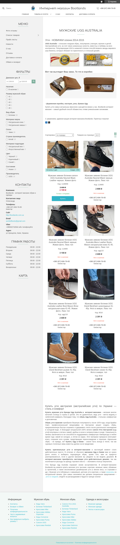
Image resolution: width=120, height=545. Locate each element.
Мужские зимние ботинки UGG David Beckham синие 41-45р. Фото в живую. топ (99, 369)
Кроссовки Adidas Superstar (43, 513)
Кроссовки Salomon (70, 525)
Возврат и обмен (17, 507)
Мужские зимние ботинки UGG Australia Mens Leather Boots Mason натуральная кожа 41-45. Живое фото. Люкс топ (98, 243)
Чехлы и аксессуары (96, 509)
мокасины (110, 472)
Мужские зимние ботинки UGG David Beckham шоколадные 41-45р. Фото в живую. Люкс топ (98, 306)
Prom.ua (70, 538)
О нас (58, 14)
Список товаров (12, 35)
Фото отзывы (11, 31)
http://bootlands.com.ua (15, 215)
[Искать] (3, 8)
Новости (9, 44)
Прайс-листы (11, 39)
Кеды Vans (40, 504)
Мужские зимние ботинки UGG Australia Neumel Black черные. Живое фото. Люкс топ (99, 177)
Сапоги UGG (41, 522)
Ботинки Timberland (44, 507)
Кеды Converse (42, 517)
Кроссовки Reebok (43, 525)
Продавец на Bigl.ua (60, 540)
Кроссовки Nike (42, 509)
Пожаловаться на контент (65, 543)
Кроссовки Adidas (69, 520)
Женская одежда (95, 507)
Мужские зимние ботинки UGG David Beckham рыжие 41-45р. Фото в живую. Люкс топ (63, 369)
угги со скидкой (52, 477)
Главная (25, 14)
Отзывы (9, 53)
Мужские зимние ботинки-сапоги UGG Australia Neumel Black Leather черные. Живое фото (63, 177)
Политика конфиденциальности (18, 510)
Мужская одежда (95, 504)
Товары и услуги (41, 14)
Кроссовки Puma (42, 520)
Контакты (70, 14)
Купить (63, 199)
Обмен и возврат (13, 62)
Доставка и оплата (87, 14)
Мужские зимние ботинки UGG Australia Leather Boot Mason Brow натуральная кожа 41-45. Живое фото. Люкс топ (63, 307)
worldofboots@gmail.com (15, 221)
